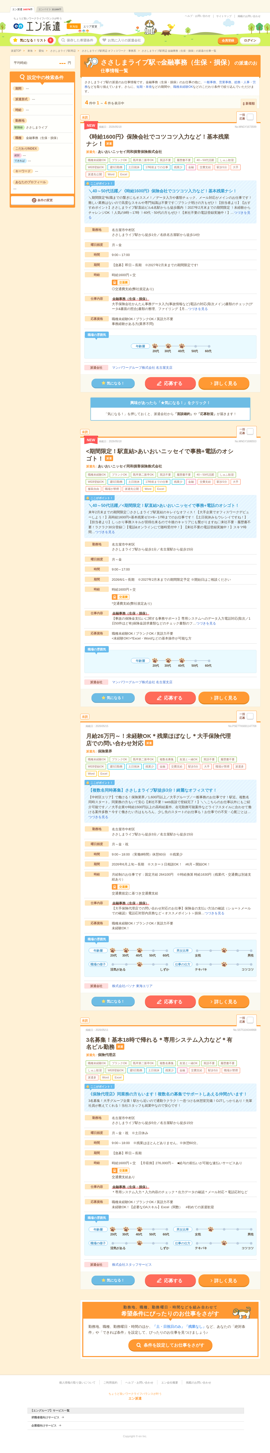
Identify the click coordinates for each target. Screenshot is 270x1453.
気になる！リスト (36, 40)
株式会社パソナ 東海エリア (132, 986)
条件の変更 (45, 200)
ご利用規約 (110, 1382)
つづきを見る (198, 309)
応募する (173, 383)
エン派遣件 (22, 9)
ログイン (250, 40)
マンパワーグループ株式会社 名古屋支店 (142, 367)
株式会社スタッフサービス (132, 1264)
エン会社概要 (169, 1382)
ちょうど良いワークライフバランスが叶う (38, 18)
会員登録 (228, 40)
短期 (140, 87)
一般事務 (210, 82)
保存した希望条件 (80, 40)
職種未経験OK (183, 87)
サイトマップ (224, 16)
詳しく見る (225, 383)
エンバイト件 (49, 9)
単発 (149, 87)
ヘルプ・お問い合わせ (197, 16)
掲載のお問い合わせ (249, 16)
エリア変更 (90, 26)
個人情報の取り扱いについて (77, 1382)
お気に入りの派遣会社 (124, 40)
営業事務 (225, 82)
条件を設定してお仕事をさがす (174, 1345)
